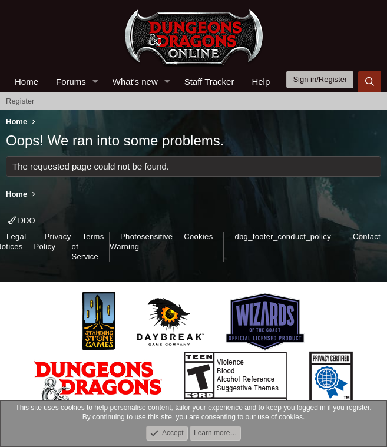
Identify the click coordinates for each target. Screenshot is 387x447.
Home (26, 82)
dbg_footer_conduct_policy (282, 236)
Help (261, 82)
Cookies (198, 236)
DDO (21, 220)
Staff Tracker (209, 82)
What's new (135, 82)
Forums (71, 82)
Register (20, 101)
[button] (95, 81)
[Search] (369, 81)
